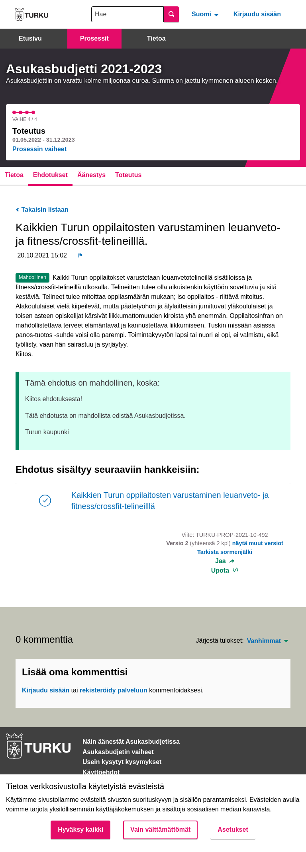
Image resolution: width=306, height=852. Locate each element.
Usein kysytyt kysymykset (121, 761)
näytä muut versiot (257, 543)
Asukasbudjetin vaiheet (118, 752)
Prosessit (94, 38)
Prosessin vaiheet (39, 149)
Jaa (224, 561)
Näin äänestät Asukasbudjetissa (131, 741)
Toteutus (128, 175)
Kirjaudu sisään (257, 14)
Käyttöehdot (101, 772)
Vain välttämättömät (160, 829)
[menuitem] (206, 14)
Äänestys (91, 175)
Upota (225, 570)
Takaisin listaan (42, 209)
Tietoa (156, 38)
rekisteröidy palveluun (113, 690)
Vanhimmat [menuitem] (264, 641)
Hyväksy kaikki (80, 829)
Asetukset (233, 829)
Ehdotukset (50, 175)
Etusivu (30, 38)
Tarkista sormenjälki (224, 552)
